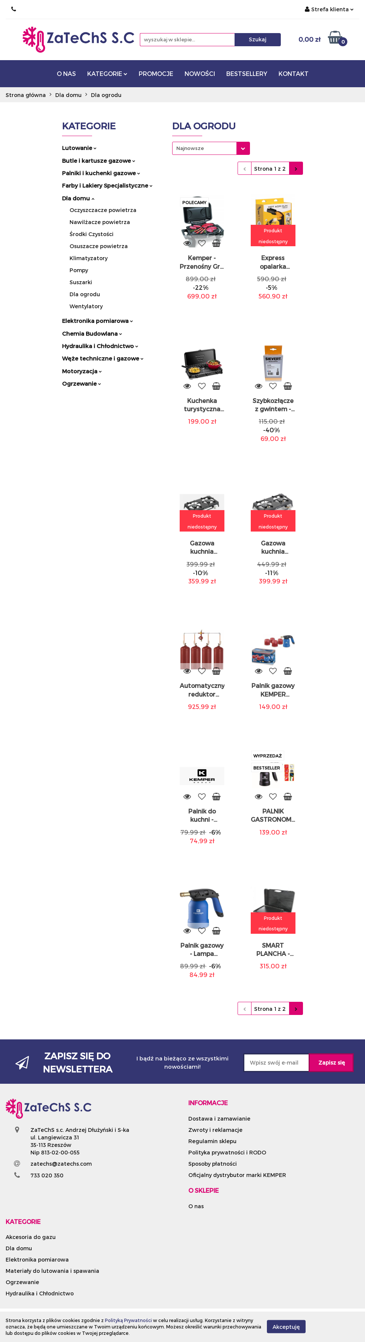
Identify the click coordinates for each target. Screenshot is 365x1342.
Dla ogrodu (85, 294)
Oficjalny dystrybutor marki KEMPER (237, 1175)
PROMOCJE (156, 73)
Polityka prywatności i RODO (227, 1152)
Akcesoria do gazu (31, 1237)
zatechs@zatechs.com (61, 1163)
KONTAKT (294, 73)
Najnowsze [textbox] (190, 148)
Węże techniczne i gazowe (103, 358)
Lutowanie (79, 147)
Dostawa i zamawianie (219, 1118)
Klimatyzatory (89, 258)
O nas (196, 1206)
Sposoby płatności (212, 1163)
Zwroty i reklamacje (215, 1130)
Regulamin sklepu (212, 1141)
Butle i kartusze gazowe (98, 160)
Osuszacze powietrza (99, 246)
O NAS (66, 73)
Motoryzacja (82, 371)
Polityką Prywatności (128, 1320)
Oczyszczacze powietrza (103, 210)
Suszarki (81, 282)
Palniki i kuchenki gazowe (101, 173)
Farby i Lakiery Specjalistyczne (107, 185)
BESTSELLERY (246, 73)
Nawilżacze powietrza (100, 222)
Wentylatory (86, 306)
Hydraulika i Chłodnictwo (100, 345)
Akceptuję (286, 1327)
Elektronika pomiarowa (97, 320)
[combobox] (211, 148)
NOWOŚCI (200, 73)
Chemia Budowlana (92, 333)
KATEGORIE (107, 73)
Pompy (79, 270)
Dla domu (78, 198)
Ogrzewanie (81, 383)
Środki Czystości (92, 234)
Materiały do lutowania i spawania (52, 1271)
